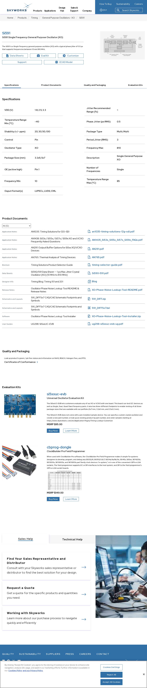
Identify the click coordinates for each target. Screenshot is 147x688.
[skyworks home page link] (20, 7)
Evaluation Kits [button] (135, 85)
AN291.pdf (96, 248)
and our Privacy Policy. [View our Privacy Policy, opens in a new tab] (33, 670)
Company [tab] (87, 10)
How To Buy (105, 4)
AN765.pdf (96, 257)
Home (10, 17)
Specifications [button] (11, 85)
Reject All (111, 674)
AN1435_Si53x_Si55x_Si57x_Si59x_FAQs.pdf (115, 239)
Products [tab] (37, 10)
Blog (92, 281)
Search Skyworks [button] (128, 10)
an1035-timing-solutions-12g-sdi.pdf (111, 231)
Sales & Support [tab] (74, 9)
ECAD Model (63, 62)
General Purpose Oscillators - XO (58, 17)
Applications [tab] (50, 10)
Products (22, 17)
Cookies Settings (111, 667)
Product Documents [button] (51, 85)
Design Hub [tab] (62, 9)
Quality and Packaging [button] (95, 85)
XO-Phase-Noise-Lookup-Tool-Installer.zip (114, 316)
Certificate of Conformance (21, 362)
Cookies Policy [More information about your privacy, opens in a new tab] (15, 670)
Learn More (71, 430)
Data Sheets (17, 55)
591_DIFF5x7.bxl (99, 308)
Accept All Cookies (111, 682)
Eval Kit (43, 55)
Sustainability (123, 4)
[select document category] (16, 226)
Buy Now (53, 430)
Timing (34, 17)
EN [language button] (103, 10)
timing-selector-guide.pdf (105, 264)
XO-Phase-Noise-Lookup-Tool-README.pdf (115, 289)
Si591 (81, 17)
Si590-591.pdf (98, 273)
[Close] (144, 674)
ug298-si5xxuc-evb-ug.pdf (105, 323)
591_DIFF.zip (97, 298)
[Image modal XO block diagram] (122, 45)
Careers (138, 4)
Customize (73, 55)
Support (22, 62)
